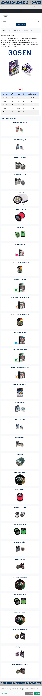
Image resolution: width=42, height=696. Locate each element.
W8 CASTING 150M (20, 437)
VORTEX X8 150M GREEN (20, 279)
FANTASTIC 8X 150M (20, 157)
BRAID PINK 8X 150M (20, 140)
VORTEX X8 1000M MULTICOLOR (20, 262)
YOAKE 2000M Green (20, 524)
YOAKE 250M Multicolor (20, 542)
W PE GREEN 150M (20, 419)
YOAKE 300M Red (20, 647)
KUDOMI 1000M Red (20, 210)
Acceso (20, 24)
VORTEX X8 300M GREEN (20, 349)
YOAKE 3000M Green (20, 594)
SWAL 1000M (20, 227)
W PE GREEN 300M (20, 402)
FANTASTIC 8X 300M (20, 175)
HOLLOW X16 (20, 192)
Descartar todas (29, 693)
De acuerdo (37, 693)
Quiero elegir (4, 693)
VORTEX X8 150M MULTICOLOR (20, 297)
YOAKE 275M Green (20, 559)
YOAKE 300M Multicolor (20, 629)
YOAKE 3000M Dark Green (20, 577)
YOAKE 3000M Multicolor (20, 612)
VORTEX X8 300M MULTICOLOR (20, 367)
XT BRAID (20, 454)
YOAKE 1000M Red (20, 489)
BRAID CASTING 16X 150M (20, 122)
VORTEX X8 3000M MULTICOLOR (20, 314)
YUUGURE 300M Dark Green (20, 664)
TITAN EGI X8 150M (20, 245)
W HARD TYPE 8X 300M (20, 384)
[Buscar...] (19, 21)
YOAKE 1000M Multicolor (20, 472)
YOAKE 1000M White (20, 507)
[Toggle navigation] (5, 17)
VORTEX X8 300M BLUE (20, 332)
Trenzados (17, 30)
